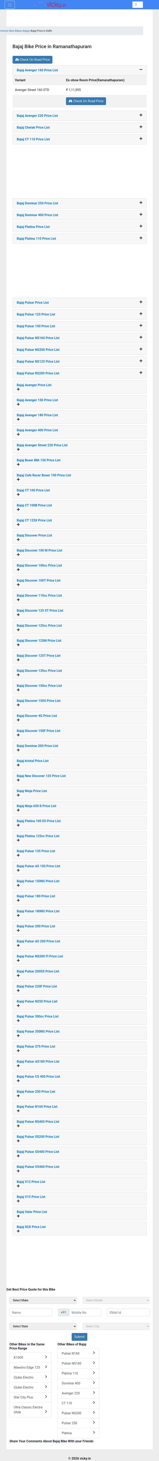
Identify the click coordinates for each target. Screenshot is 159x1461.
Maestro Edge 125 (30, 1367)
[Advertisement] (79, 169)
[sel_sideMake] (43, 1300)
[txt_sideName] (31, 1312)
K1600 (30, 1357)
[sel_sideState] (43, 1326)
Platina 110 (78, 1373)
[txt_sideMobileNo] (85, 1312)
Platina (78, 1433)
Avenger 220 (78, 1393)
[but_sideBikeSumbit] (79, 1337)
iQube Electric (30, 1377)
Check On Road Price (32, 60)
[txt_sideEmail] (128, 1312)
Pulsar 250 (78, 1423)
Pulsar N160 (78, 1353)
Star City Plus (30, 1397)
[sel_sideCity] (116, 1326)
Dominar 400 (78, 1383)
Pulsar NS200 (78, 1413)
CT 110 (78, 1403)
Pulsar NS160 (78, 1363)
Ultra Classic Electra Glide (30, 1409)
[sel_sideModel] (116, 1300)
